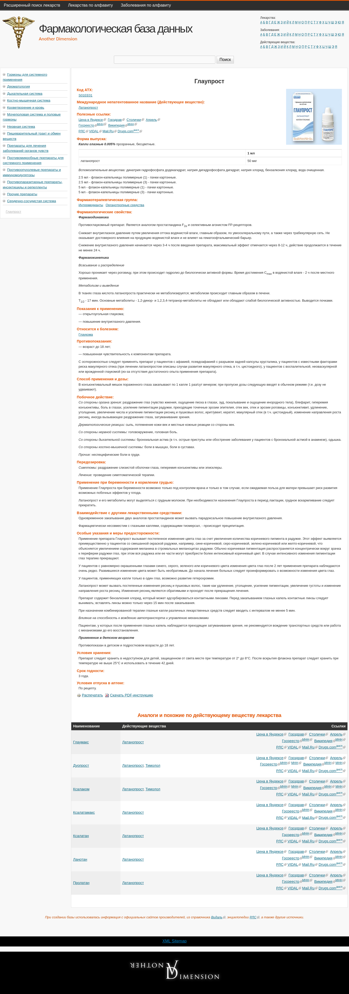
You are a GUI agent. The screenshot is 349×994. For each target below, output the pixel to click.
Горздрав (116, 120)
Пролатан (81, 883)
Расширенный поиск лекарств (32, 5)
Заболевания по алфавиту (146, 5)
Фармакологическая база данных (115, 28)
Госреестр (88, 125)
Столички (135, 120)
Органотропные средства (125, 205)
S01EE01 (86, 95)
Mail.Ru (109, 131)
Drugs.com (129, 131)
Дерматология (18, 86)
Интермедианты (91, 205)
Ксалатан (81, 836)
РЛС (83, 131)
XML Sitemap (174, 941)
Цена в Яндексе (92, 120)
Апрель (153, 120)
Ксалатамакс (84, 812)
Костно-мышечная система (28, 100)
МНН (102, 124)
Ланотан (80, 859)
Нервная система (21, 126)
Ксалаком (81, 789)
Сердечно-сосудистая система (31, 201)
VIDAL (95, 131)
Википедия (118, 125)
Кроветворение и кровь (25, 107)
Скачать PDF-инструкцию (129, 695)
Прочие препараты (22, 194)
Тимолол (152, 765)
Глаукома (86, 334)
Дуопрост (81, 765)
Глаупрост (13, 212)
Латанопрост (88, 107)
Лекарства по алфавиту (90, 5)
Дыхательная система (24, 93)
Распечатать (90, 695)
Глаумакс (81, 742)
